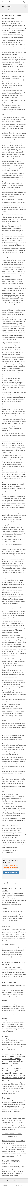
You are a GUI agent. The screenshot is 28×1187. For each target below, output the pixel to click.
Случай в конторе (20, 1185)
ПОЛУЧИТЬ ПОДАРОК (10, 872)
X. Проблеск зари (9, 982)
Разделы (16, 1180)
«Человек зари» (8, 944)
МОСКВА (6, 926)
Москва (5, 1000)
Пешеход (5, 1185)
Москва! (5, 908)
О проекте (10, 1180)
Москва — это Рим (9, 1116)
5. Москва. (6, 1098)
